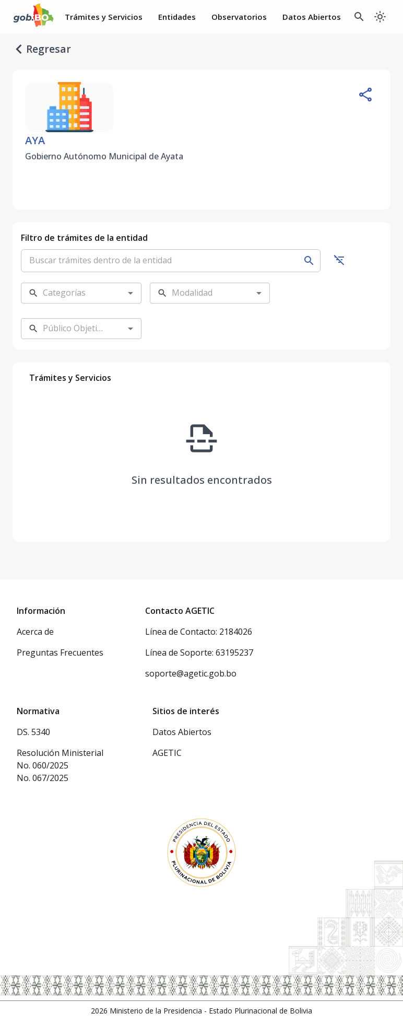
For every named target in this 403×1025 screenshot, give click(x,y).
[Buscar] (309, 260)
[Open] (130, 293)
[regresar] (19, 49)
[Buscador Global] (359, 16)
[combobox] (73, 293)
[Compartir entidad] (365, 94)
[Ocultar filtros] (339, 259)
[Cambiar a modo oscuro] (380, 16)
